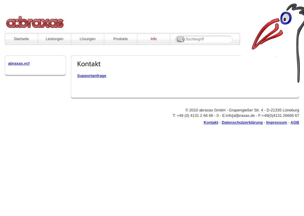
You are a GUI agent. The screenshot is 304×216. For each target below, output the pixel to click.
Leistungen (54, 39)
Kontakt (211, 122)
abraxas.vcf (19, 63)
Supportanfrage (91, 75)
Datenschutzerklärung (242, 122)
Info (153, 39)
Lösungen (88, 39)
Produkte (120, 39)
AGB (294, 122)
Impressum (276, 122)
